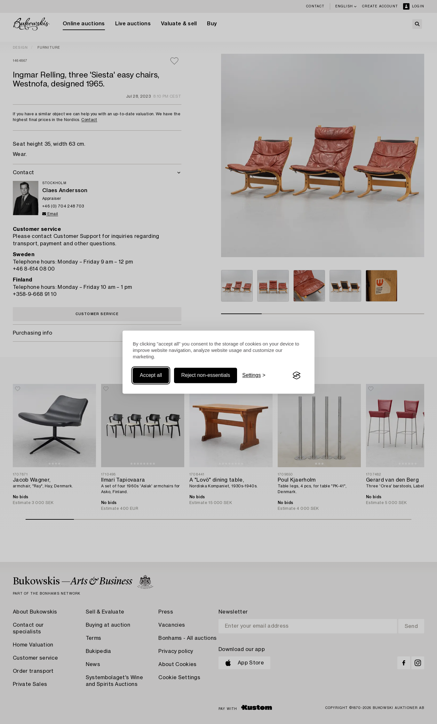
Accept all (151, 375)
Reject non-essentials (205, 375)
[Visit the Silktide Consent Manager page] (296, 375)
